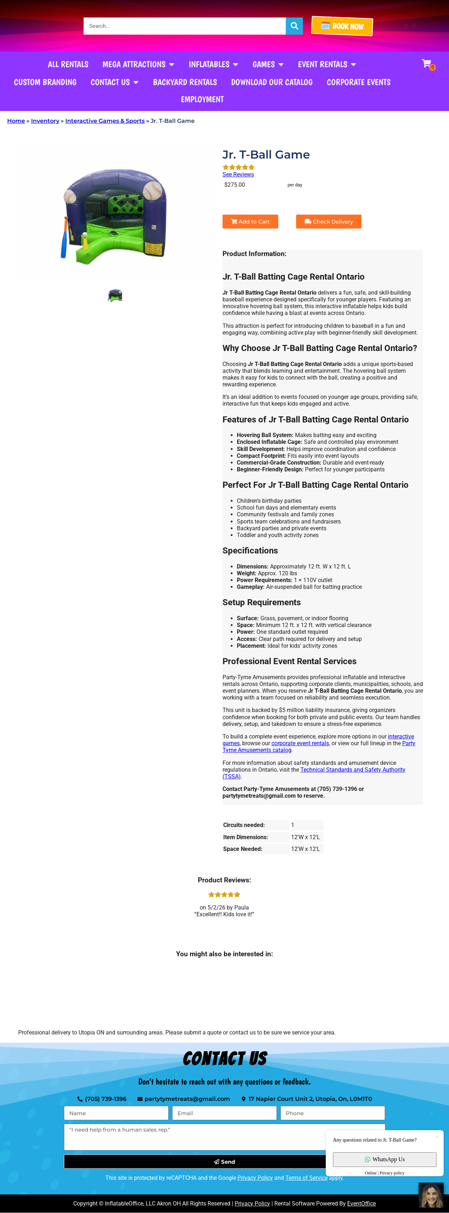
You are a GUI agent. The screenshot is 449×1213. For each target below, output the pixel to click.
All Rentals (68, 64)
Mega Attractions (138, 64)
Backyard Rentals (185, 82)
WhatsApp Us (385, 1159)
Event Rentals (327, 64)
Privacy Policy (255, 1177)
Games (268, 64)
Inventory (45, 120)
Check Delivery (329, 221)
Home (16, 120)
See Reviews (238, 174)
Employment (202, 99)
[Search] (294, 26)
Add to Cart (250, 221)
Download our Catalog (272, 82)
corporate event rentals (300, 743)
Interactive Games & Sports (105, 120)
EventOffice (361, 1203)
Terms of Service (306, 1177)
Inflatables (213, 64)
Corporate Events (358, 82)
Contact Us (115, 82)
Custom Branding (45, 82)
